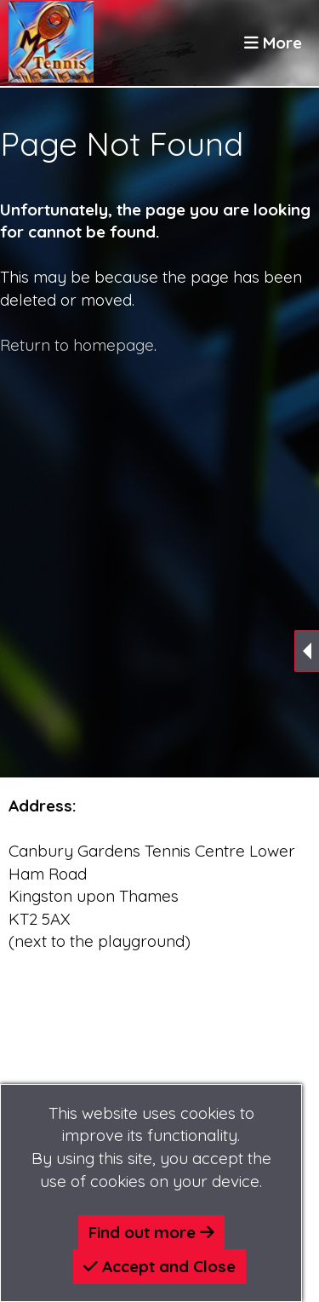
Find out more (151, 1232)
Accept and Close (159, 1266)
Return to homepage (77, 345)
